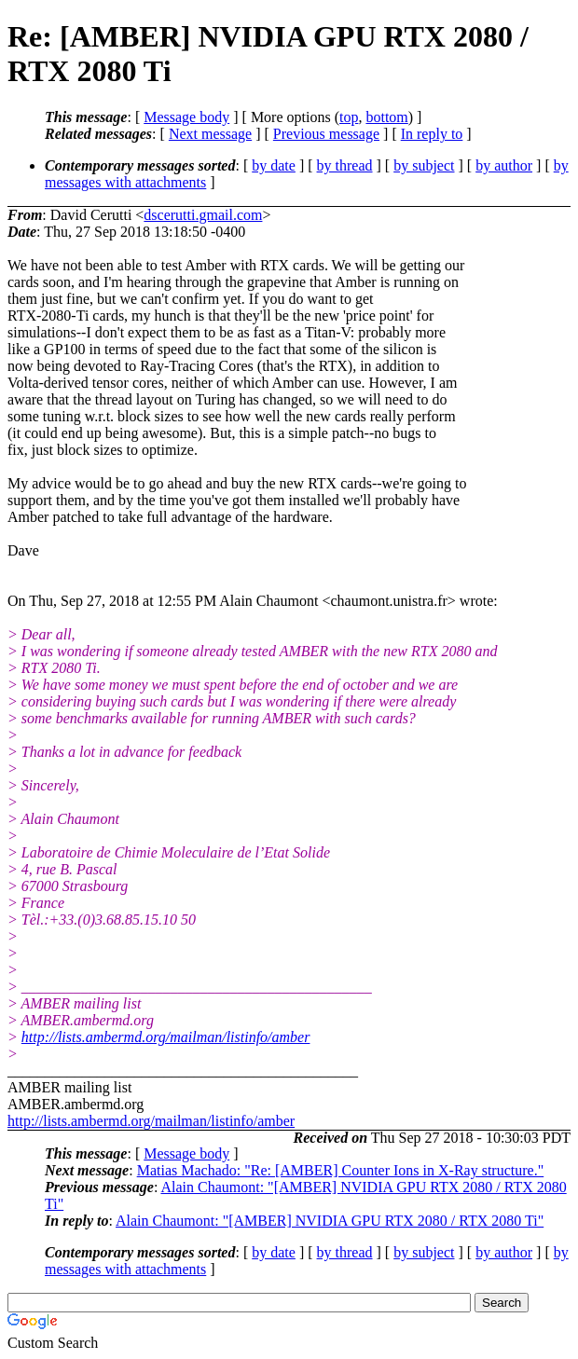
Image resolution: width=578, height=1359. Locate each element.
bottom (386, 117)
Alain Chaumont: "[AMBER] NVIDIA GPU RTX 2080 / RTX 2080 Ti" (330, 1221)
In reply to (432, 134)
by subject (423, 165)
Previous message (326, 134)
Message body (186, 117)
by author (503, 165)
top (348, 117)
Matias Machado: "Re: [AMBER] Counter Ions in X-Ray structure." (340, 1170)
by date (274, 165)
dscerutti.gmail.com (203, 215)
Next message (210, 134)
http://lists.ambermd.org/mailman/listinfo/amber (165, 1037)
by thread (345, 165)
